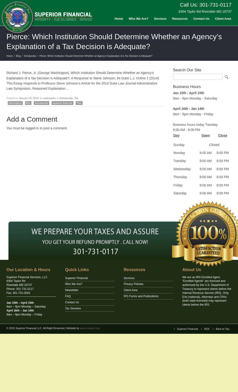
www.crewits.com (90, 328)
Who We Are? (138, 18)
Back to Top (222, 328)
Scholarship (30, 56)
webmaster (49, 98)
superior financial (62, 103)
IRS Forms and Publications (141, 296)
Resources (180, 18)
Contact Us (201, 18)
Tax (76, 98)
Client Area (223, 18)
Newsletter (72, 290)
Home (119, 18)
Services (160, 18)
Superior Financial (76, 278)
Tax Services (73, 308)
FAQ (68, 296)
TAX (79, 103)
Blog (18, 56)
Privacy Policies (134, 284)
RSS (207, 328)
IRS (28, 103)
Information (15, 103)
